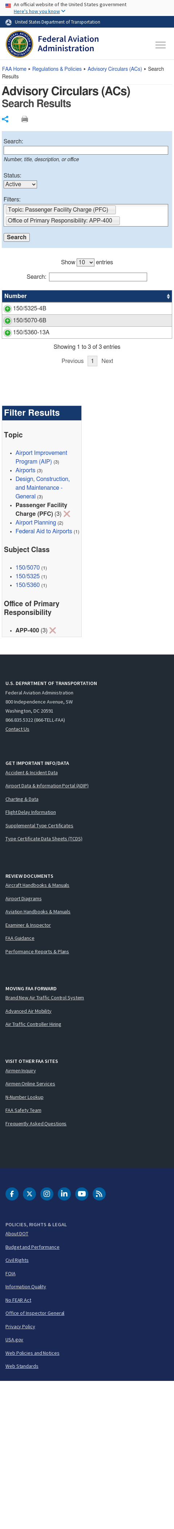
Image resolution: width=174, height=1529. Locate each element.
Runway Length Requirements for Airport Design (79, 317)
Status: (12, 176)
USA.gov (14, 1487)
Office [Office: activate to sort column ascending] (153, 296)
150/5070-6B (29, 375)
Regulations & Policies (57, 69)
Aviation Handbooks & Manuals (37, 1059)
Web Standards (22, 1513)
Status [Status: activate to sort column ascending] (125, 296)
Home (14, 69)
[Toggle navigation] (161, 45)
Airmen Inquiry (20, 1218)
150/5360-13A (31, 429)
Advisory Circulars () (115, 69)
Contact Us (17, 876)
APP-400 (156, 308)
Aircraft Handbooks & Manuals (37, 1032)
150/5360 (28, 733)
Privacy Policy (20, 1474)
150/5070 (28, 715)
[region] (87, 382)
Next (107, 509)
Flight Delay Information (30, 960)
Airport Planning (36, 670)
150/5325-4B (29, 308)
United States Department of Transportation (57, 22)
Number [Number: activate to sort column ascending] (15, 296)
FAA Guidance (20, 1085)
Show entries (87, 262)
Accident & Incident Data (31, 920)
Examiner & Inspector (28, 1072)
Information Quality (25, 1434)
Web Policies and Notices (32, 1500)
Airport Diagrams (23, 1046)
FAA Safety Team (23, 1258)
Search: (13, 141)
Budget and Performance (32, 1394)
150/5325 (28, 724)
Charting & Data (22, 946)
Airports (26, 618)
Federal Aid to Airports (44, 679)
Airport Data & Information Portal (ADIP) (47, 933)
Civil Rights (17, 1407)
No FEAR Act (18, 1447)
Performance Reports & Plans (37, 1099)
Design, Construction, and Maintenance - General (43, 635)
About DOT (16, 1381)
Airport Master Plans (83, 375)
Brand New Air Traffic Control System (44, 1145)
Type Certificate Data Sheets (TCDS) (43, 986)
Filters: (12, 200)
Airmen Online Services (30, 1231)
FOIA (10, 1421)
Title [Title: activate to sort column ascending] (63, 296)
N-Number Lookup (24, 1244)
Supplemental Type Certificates (39, 973)
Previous (72, 509)
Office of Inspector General (34, 1460)
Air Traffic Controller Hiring (33, 1172)
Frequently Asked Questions (35, 1271)
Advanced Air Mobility (28, 1158)
